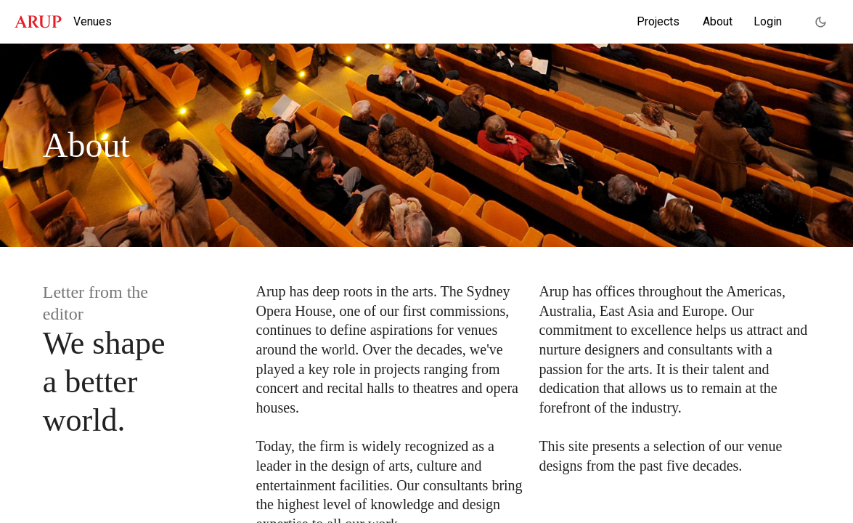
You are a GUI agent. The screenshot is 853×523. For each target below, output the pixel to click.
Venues (92, 21)
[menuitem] (658, 22)
